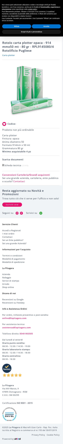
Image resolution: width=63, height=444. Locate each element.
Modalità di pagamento (13, 259)
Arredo (5, 284)
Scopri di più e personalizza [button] (31, 32)
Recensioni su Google (13, 299)
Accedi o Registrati (11, 230)
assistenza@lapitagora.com (16, 327)
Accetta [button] (46, 26)
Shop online (8, 287)
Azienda (6, 274)
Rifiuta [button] (16, 26)
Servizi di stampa (10, 281)
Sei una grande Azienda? (14, 243)
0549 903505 (26, 333)
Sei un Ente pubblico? (12, 240)
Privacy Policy (38, 435)
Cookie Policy (53, 435)
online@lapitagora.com (14, 318)
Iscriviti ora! (12, 204)
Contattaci (19, 181)
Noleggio (6, 277)
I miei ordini (8, 233)
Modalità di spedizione (13, 262)
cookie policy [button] (32, 9)
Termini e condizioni (12, 255)
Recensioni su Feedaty (13, 302)
